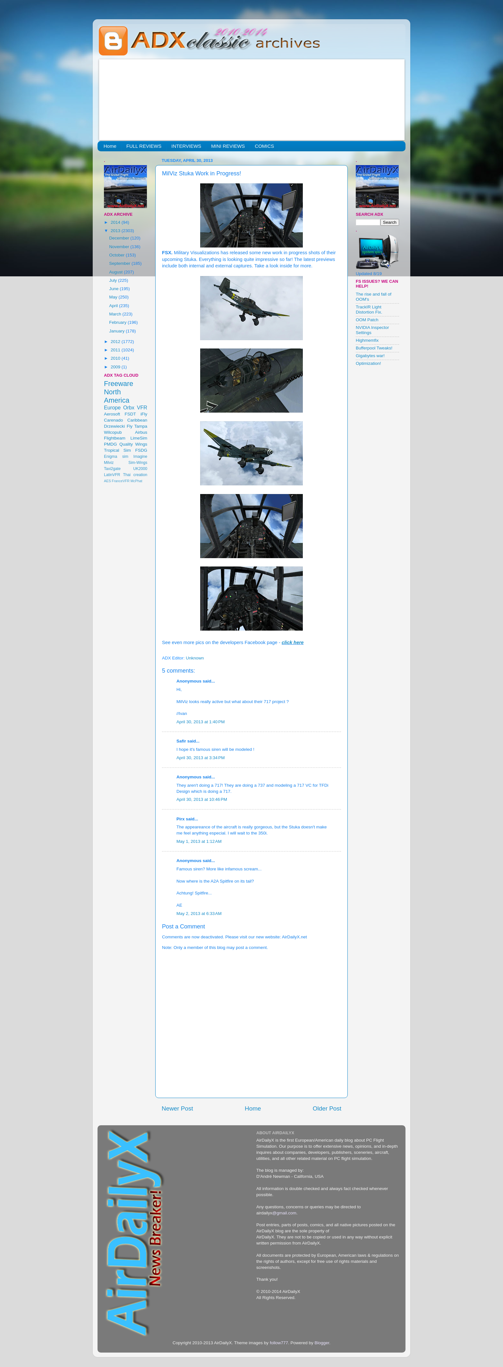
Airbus (141, 432)
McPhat (136, 481)
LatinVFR (112, 475)
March (115, 314)
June (114, 288)
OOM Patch (367, 319)
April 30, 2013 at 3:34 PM (200, 757)
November (119, 246)
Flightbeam (114, 438)
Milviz (109, 462)
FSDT (130, 414)
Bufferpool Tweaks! (374, 348)
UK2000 (140, 468)
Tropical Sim (117, 450)
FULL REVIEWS (143, 146)
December (119, 238)
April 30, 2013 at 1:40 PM (200, 721)
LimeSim (138, 438)
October (117, 255)
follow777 (279, 1342)
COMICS (264, 146)
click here (293, 642)
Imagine (140, 456)
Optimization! (368, 363)
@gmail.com (284, 1213)
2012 (116, 341)
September (120, 263)
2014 (116, 222)
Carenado (113, 420)
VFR (142, 407)
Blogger (321, 1342)
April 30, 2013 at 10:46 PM (201, 799)
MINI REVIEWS (228, 146)
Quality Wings (133, 444)
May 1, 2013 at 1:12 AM (199, 841)
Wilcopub (113, 432)
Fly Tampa (137, 426)
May (113, 297)
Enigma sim (116, 456)
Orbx (128, 407)
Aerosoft (112, 414)
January (117, 331)
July (113, 280)
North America (116, 396)
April (114, 305)
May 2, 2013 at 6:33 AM (199, 913)
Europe (112, 407)
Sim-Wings (137, 462)
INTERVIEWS (186, 146)
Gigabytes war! (370, 355)
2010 (116, 358)
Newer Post (177, 1108)
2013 (116, 230)
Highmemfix (367, 340)
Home (110, 146)
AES (107, 481)
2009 (116, 367)
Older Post (327, 1108)
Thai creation (135, 475)
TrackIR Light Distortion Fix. (369, 309)
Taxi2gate (112, 468)
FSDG (141, 450)
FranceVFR (121, 481)
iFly (144, 414)
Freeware (118, 384)
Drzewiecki (114, 426)
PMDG (110, 444)
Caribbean (137, 420)
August (116, 272)
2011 (116, 350)
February (118, 322)
